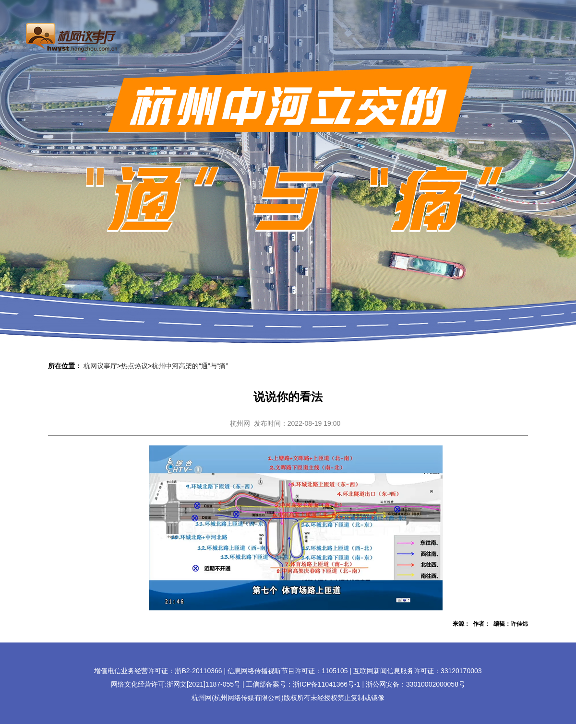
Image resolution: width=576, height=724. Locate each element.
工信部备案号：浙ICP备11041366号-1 (303, 684)
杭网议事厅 (100, 366)
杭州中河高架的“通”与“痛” (190, 366)
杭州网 (240, 423)
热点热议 (134, 366)
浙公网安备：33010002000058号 (415, 684)
